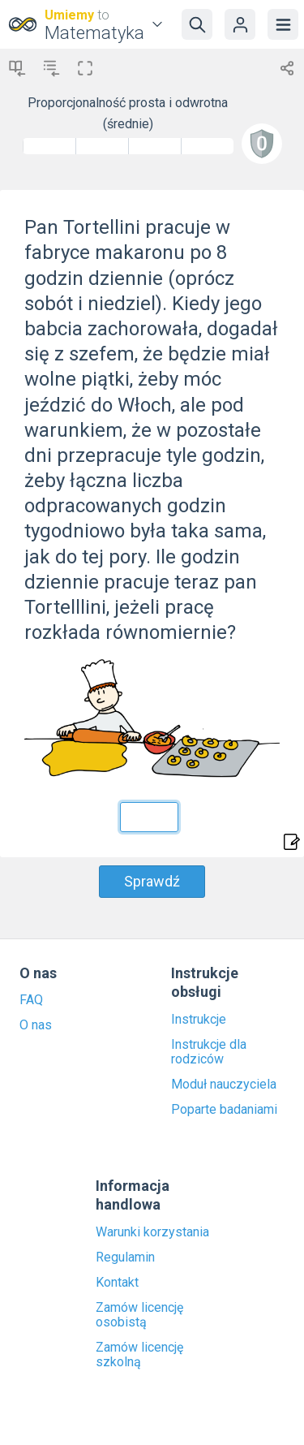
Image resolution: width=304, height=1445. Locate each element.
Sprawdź (152, 881)
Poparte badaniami (224, 1109)
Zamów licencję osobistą (139, 1315)
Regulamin (125, 1257)
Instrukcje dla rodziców (208, 1052)
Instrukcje (198, 1019)
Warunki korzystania (152, 1232)
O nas (35, 1025)
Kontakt (117, 1282)
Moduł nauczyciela (223, 1084)
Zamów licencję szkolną (139, 1355)
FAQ (31, 1000)
